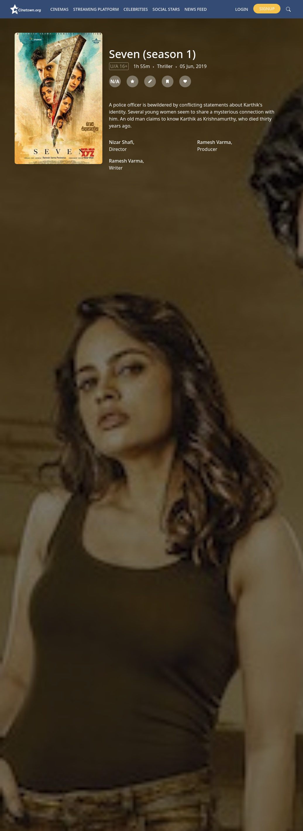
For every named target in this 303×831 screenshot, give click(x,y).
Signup (267, 8)
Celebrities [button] (135, 9)
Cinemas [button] (59, 9)
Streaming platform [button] (96, 9)
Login (241, 9)
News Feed (196, 9)
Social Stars (166, 9)
